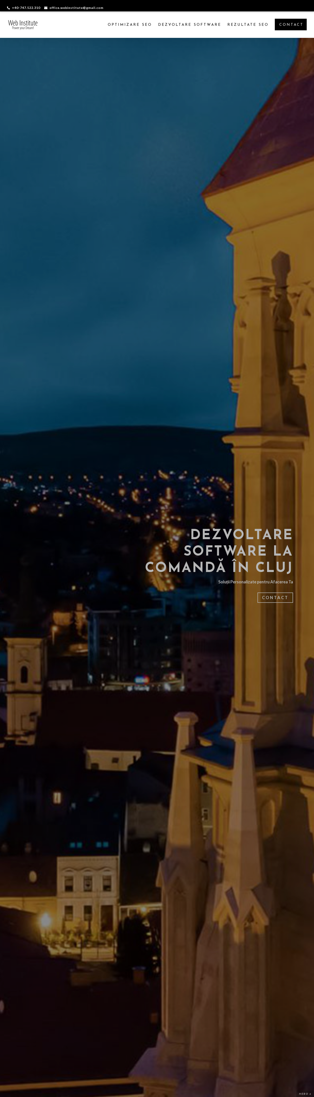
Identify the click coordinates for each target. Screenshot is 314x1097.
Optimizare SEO (130, 25)
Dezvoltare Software (189, 25)
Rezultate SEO (248, 25)
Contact (275, 597)
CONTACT (291, 25)
